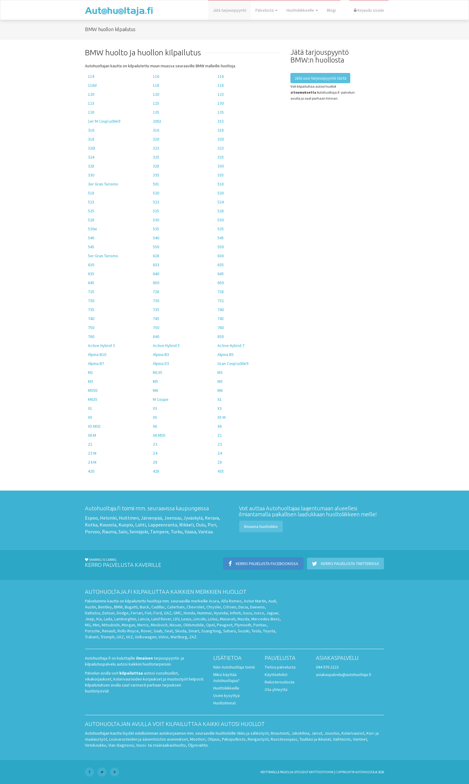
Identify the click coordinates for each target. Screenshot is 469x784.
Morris (143, 625)
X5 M (221, 417)
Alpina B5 (225, 354)
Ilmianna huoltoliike (261, 526)
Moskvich (159, 625)
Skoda (180, 631)
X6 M (92, 435)
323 (156, 148)
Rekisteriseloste (280, 682)
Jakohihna (300, 733)
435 (220, 471)
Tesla (256, 631)
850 (220, 336)
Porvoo (92, 532)
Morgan (128, 625)
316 (91, 130)
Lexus (186, 619)
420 (91, 471)
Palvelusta (266, 10)
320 (156, 139)
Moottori (197, 739)
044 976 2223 (327, 667)
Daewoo (257, 607)
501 (156, 184)
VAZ (129, 637)
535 (156, 229)
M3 (220, 372)
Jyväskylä (193, 518)
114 (91, 76)
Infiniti (235, 613)
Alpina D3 (161, 363)
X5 (90, 417)
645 (220, 273)
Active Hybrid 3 (101, 345)
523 (91, 202)
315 (220, 121)
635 (220, 264)
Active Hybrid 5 (166, 345)
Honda (189, 613)
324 (91, 157)
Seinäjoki (139, 532)
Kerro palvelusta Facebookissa (263, 563)
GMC (177, 613)
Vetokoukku (95, 745)
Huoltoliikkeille (226, 688)
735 (91, 309)
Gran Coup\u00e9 (232, 363)
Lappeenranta (162, 525)
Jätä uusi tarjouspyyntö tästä (320, 78)
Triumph (107, 637)
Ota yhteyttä (276, 689)
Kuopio (125, 525)
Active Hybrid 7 (230, 345)
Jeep (89, 619)
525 (91, 211)
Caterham (176, 607)
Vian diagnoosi (121, 745)
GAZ (167, 613)
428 (156, 471)
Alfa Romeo (231, 601)
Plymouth (242, 625)
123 (220, 94)
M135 (157, 372)
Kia (99, 619)
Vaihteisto (342, 739)
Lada (108, 619)
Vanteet (360, 739)
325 (156, 157)
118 (156, 85)
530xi (92, 229)
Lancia (143, 619)
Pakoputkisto (234, 739)
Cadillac (158, 607)
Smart (193, 631)
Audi (272, 601)
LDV (176, 619)
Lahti (140, 525)
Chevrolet (195, 607)
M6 (155, 390)
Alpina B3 (161, 354)
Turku (176, 532)
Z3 (155, 444)
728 (156, 291)
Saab (157, 631)
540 (91, 237)
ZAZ (193, 637)
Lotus (213, 619)
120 (91, 94)
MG (88, 625)
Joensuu (172, 518)
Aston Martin (255, 601)
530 (156, 220)
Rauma (109, 532)
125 (156, 103)
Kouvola (108, 525)
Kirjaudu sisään (369, 10)
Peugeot (224, 625)
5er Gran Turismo (103, 255)
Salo (122, 532)
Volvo (163, 637)
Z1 (219, 435)
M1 (90, 372)
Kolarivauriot (353, 733)
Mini (96, 625)
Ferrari (137, 613)
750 (91, 327)
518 (220, 184)
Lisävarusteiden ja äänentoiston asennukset (148, 739)
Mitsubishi (111, 625)
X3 (155, 408)
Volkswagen (145, 637)
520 (156, 193)
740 (220, 309)
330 (220, 166)
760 (220, 327)
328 (91, 166)
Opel (210, 625)
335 (156, 175)
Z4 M (92, 462)
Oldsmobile (193, 625)
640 (156, 273)
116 (156, 76)
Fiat (148, 613)
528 (220, 211)
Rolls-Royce (128, 631)
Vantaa (205, 532)
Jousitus (331, 733)
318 (220, 130)
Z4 (155, 453)
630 (220, 255)
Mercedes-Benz (265, 619)
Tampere (159, 532)
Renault (108, 631)
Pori (212, 525)
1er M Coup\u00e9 (104, 121)
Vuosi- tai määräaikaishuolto (161, 745)
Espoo (91, 518)
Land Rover (161, 619)
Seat (169, 631)
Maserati (227, 619)
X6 (155, 426)
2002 (157, 121)
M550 (92, 390)
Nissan (175, 625)
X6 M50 (159, 435)
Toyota (269, 631)
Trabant (91, 637)
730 (91, 300)
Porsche (92, 631)
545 (220, 237)
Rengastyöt (258, 739)
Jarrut (316, 733)
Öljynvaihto (198, 745)
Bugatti (131, 607)
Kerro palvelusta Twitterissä (345, 563)
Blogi (331, 10)
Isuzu (247, 613)
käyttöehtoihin (321, 772)
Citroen (229, 607)
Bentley (105, 607)
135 (156, 112)
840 (156, 336)
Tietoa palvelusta (280, 667)
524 (220, 202)
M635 (92, 399)
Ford (157, 613)
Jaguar (272, 613)
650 (156, 282)
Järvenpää (151, 518)
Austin (90, 607)
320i (91, 148)
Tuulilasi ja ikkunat (315, 739)
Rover (146, 631)
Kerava (212, 518)
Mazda (243, 619)
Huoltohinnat (224, 703)
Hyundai (221, 613)
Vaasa (190, 532)
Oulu (200, 525)
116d (92, 85)
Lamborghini (125, 619)
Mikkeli (186, 525)
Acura (214, 601)
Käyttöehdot (276, 674)
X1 (219, 399)
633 (156, 264)
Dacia (243, 607)
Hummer (204, 613)
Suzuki (243, 631)
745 (156, 318)
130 (220, 103)
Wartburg (178, 637)
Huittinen (129, 518)
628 (156, 255)
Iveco (259, 613)
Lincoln (200, 619)
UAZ (120, 637)
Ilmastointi (280, 733)
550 (156, 246)
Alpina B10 (97, 354)
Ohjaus (214, 739)
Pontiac (260, 625)
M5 (155, 381)
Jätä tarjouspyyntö (229, 10)
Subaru (229, 631)
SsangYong (211, 631)
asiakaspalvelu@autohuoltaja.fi (343, 674)
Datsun (108, 613)
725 (91, 291)
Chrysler (213, 607)
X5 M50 (94, 426)
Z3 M (92, 453)
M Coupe (160, 399)
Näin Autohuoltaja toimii (234, 667)
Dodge (123, 613)
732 (220, 300)
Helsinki (108, 518)
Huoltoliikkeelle (302, 10)
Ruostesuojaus (284, 739)
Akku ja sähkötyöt (253, 733)
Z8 (155, 462)
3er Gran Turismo (103, 184)
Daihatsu (92, 613)
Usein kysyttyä (226, 695)
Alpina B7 (96, 363)
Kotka (91, 525)
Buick (144, 607)
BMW (118, 607)
